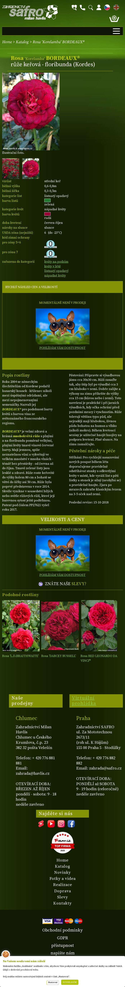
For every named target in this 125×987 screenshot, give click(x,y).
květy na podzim (56, 262)
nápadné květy (55, 275)
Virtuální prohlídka (84, 700)
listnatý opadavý (56, 271)
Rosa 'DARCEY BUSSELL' (58, 656)
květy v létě (52, 266)
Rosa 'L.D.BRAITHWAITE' (20, 656)
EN (115, 7)
